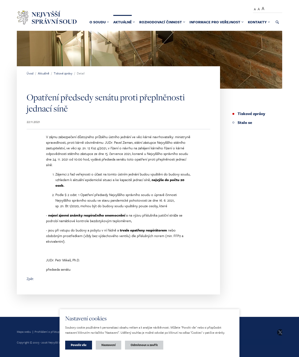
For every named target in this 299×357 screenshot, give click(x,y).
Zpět (30, 278)
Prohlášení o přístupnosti (50, 331)
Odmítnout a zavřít (144, 345)
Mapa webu (24, 331)
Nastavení (108, 345)
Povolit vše (78, 345)
